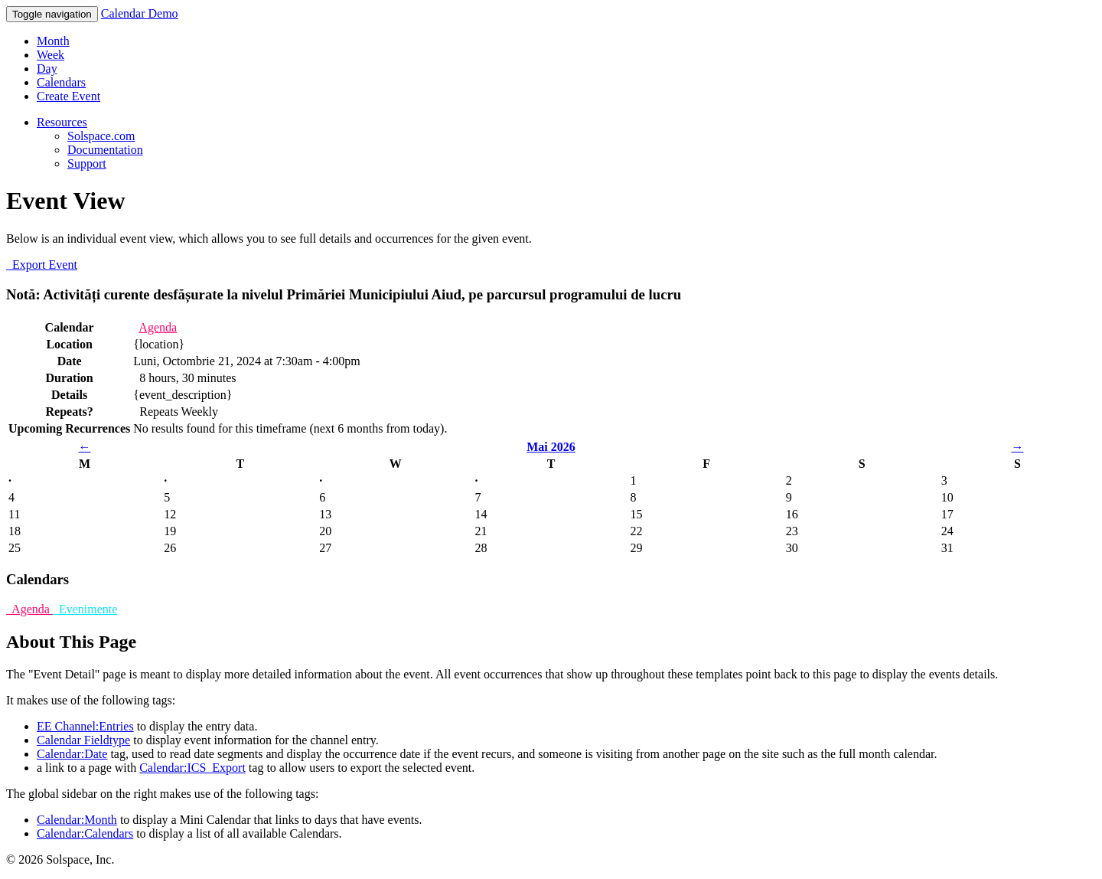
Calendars (61, 82)
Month (53, 40)
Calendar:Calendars (85, 833)
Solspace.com (101, 135)
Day (47, 68)
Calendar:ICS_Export (192, 767)
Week (50, 54)
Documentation (105, 149)
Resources (62, 122)
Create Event (68, 96)
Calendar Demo (139, 13)
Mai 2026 (551, 446)
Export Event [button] (41, 264)
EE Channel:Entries (85, 726)
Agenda (158, 327)
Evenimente (85, 609)
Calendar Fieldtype (83, 740)
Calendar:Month (77, 819)
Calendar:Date (72, 753)
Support (86, 163)
